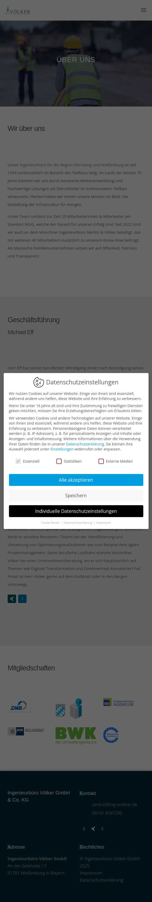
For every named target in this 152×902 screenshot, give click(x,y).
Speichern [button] (76, 495)
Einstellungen (62, 449)
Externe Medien (116, 461)
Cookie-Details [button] (50, 522)
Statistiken (69, 461)
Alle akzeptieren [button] (76, 480)
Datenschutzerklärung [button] (78, 522)
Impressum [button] (103, 522)
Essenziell (28, 461)
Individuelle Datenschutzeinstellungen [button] (76, 511)
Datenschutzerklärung (85, 444)
